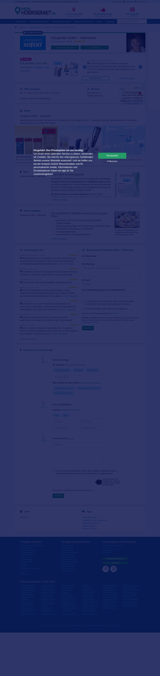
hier (64, 170)
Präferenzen (112, 161)
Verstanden (112, 155)
